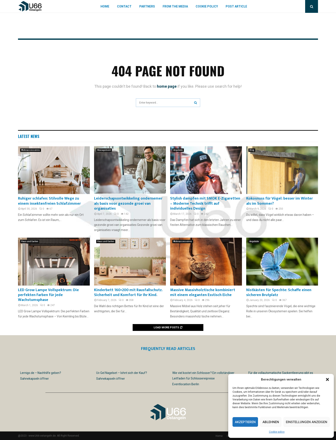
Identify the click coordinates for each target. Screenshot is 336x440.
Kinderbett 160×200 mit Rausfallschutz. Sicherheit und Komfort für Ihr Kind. (128, 292)
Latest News (28, 136)
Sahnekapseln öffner (34, 378)
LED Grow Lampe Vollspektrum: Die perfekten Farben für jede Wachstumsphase (48, 295)
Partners (147, 6)
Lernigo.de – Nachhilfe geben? (40, 373)
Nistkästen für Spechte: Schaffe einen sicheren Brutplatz (278, 292)
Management (104, 150)
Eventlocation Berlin (185, 384)
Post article (236, 6)
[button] (327, 379)
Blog (251, 150)
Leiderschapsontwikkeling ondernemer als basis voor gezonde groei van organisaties (128, 203)
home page (167, 86)
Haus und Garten (29, 241)
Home (104, 6)
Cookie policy (277, 431)
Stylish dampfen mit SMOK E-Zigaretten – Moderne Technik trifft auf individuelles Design (205, 203)
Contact (124, 6)
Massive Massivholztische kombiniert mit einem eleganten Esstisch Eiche (202, 292)
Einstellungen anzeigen (306, 422)
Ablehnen (270, 422)
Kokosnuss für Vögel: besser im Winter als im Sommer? (279, 201)
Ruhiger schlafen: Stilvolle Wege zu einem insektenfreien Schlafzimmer (49, 201)
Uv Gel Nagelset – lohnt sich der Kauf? (121, 373)
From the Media (175, 6)
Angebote (178, 150)
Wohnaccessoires (30, 150)
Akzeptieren (245, 422)
